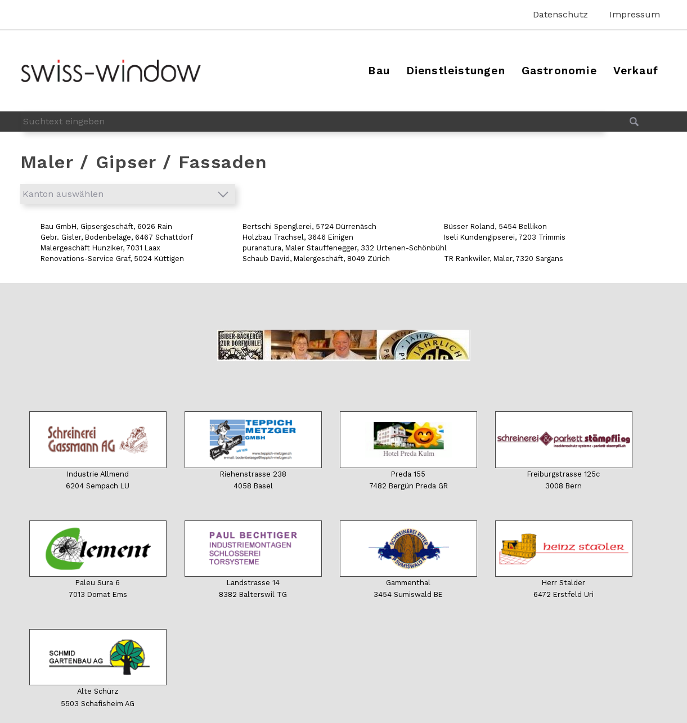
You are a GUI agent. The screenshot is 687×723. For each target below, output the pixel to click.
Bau (379, 70)
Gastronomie (559, 70)
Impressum (634, 14)
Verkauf (635, 70)
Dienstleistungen (455, 70)
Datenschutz (560, 14)
